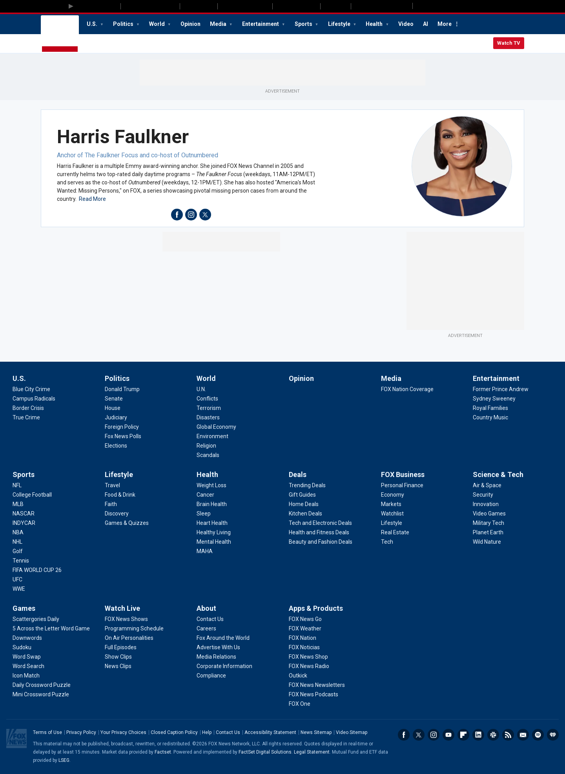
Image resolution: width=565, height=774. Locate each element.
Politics (124, 24)
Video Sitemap (351, 732)
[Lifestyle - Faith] (111, 504)
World (157, 24)
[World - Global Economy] (216, 427)
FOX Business (403, 474)
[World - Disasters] (208, 417)
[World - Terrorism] (209, 408)
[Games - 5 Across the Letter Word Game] (51, 628)
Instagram (433, 735)
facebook (177, 214)
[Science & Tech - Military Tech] (488, 523)
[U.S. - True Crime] (26, 417)
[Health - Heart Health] (212, 523)
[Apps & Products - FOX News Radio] (309, 666)
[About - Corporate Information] (224, 666)
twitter (205, 214)
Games (24, 608)
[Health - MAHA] (205, 551)
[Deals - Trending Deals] (307, 485)
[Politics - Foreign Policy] (122, 427)
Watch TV (508, 43)
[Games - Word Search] (28, 666)
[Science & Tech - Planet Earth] (488, 532)
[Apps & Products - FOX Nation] (302, 638)
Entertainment (261, 24)
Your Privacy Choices (123, 732)
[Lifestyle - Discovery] (117, 513)
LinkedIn (478, 735)
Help (206, 732)
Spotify (538, 735)
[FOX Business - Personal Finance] (402, 485)
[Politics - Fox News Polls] (123, 436)
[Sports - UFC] (17, 579)
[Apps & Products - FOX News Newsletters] (317, 685)
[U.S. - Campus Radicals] (34, 398)
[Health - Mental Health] (214, 542)
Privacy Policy (81, 732)
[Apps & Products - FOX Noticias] (304, 647)
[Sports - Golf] (18, 551)
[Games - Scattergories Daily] (36, 619)
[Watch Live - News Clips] (118, 666)
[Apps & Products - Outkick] (298, 675)
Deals (297, 474)
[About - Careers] (206, 628)
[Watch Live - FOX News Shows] (126, 619)
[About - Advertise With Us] (218, 647)
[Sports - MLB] (18, 504)
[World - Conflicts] (207, 398)
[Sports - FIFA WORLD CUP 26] (37, 570)
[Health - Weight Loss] (211, 485)
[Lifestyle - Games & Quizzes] (127, 523)
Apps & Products (316, 608)
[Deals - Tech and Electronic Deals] (320, 523)
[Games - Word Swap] (27, 657)
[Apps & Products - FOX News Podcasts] (313, 694)
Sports (304, 24)
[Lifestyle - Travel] (112, 485)
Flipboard (463, 735)
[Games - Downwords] (27, 638)
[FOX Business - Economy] (392, 495)
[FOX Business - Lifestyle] (391, 523)
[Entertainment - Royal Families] (490, 408)
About (206, 608)
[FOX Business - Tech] (387, 542)
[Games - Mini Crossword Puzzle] (41, 694)
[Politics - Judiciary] (116, 417)
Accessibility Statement (270, 732)
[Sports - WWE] (19, 589)
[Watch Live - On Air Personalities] (129, 638)
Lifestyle (340, 24)
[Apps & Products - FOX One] (299, 704)
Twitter (419, 735)
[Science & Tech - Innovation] (486, 504)
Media (219, 24)
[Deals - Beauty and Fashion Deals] (320, 542)
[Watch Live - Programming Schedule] (134, 628)
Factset (163, 752)
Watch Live (122, 608)
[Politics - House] (112, 408)
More (444, 24)
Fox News (60, 34)
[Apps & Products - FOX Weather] (305, 628)
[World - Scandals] (208, 455)
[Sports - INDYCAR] (24, 523)
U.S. (92, 24)
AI (425, 24)
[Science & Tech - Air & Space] (487, 485)
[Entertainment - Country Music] (490, 417)
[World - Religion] (206, 446)
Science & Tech (498, 474)
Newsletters (523, 735)
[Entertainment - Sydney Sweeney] (494, 398)
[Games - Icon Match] (26, 675)
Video (406, 24)
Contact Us (228, 732)
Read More (92, 199)
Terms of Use (47, 732)
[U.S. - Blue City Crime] (31, 389)
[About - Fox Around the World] (223, 638)
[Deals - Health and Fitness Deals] (319, 532)
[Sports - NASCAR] (24, 513)
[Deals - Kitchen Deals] (305, 513)
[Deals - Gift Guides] (302, 495)
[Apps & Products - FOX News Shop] (308, 657)
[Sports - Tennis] (21, 560)
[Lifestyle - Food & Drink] (120, 495)
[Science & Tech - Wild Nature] (487, 542)
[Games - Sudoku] (22, 647)
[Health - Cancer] (205, 495)
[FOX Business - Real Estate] (395, 532)
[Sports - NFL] (17, 485)
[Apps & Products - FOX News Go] (305, 619)
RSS (508, 735)
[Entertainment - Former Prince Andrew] (501, 389)
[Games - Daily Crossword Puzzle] (42, 685)
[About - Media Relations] (216, 657)
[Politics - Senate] (114, 398)
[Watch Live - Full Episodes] (121, 647)
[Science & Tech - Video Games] (489, 513)
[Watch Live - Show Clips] (118, 657)
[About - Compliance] (211, 675)
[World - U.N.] (201, 389)
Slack (493, 735)
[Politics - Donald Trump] (122, 389)
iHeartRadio (553, 735)
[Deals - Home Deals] (304, 504)
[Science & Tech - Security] (483, 495)
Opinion (190, 24)
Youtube (448, 735)
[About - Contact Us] (210, 619)
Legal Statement (312, 752)
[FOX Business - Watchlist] (392, 513)
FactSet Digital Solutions (265, 752)
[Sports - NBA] (18, 532)
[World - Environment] (212, 436)
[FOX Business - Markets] (391, 504)
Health (375, 24)
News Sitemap (316, 732)
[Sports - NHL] (17, 542)
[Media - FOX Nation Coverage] (407, 389)
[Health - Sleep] (204, 513)
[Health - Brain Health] (212, 504)
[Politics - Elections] (116, 446)
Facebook (404, 735)
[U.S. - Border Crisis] (28, 408)
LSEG (63, 760)
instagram (191, 214)
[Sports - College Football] (32, 495)
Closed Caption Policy (174, 732)
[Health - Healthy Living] (214, 532)
